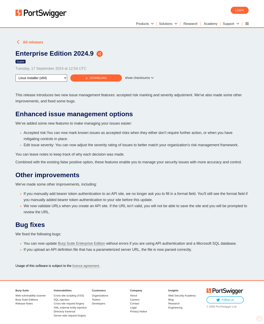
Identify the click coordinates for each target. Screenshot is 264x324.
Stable (21, 61)
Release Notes (24, 303)
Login (239, 10)
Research (174, 303)
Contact (134, 303)
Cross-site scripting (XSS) (69, 295)
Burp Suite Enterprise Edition (81, 243)
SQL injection (61, 299)
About (133, 295)
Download (96, 78)
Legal (133, 307)
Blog (171, 299)
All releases (33, 42)
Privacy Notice (138, 311)
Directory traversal (64, 311)
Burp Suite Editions (27, 299)
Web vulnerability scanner (31, 295)
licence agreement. (86, 266)
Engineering (175, 307)
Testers (96, 299)
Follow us (225, 299)
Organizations (100, 295)
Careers (134, 299)
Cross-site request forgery (69, 303)
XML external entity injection (70, 307)
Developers (98, 303)
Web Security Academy (182, 295)
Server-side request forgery (70, 315)
